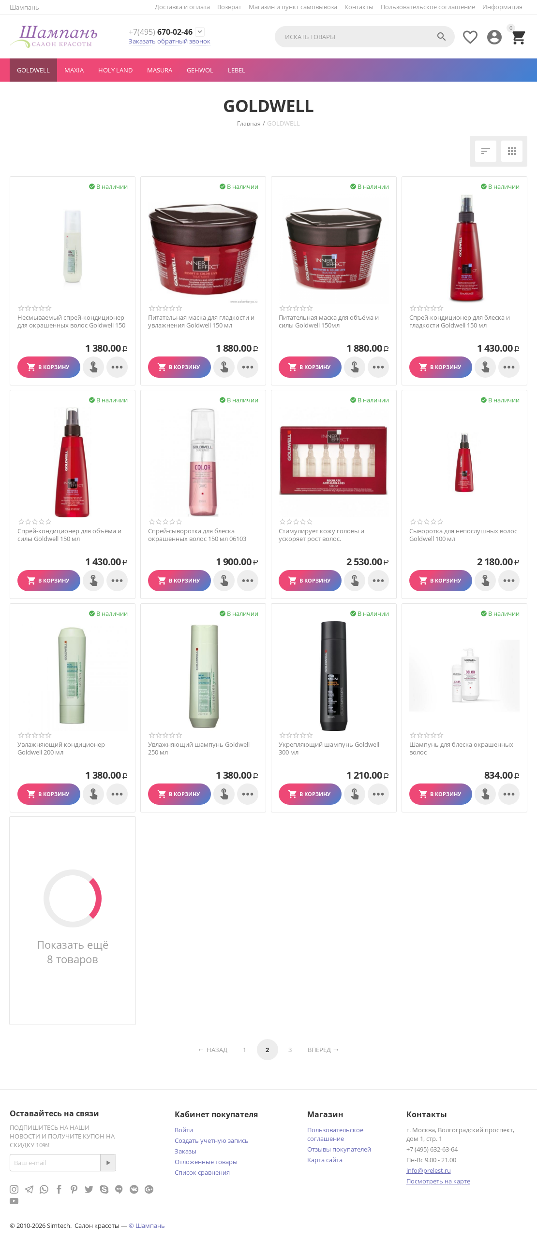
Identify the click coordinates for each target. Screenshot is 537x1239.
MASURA (159, 70)
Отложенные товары (206, 1161)
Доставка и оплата (182, 6)
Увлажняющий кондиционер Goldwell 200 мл (61, 748)
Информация (502, 6)
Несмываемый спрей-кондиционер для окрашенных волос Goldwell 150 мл (71, 325)
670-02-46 (161, 32)
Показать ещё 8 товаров (72, 951)
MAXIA (74, 70)
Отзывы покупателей (339, 1149)
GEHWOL (200, 70)
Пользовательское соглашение (428, 6)
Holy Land (115, 70)
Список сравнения (202, 1172)
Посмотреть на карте (438, 1181)
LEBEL (236, 70)
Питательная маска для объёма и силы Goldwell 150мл (329, 321)
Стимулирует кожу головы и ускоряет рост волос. (321, 534)
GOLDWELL (33, 70)
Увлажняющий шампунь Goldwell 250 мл (199, 748)
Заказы (185, 1151)
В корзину (53, 366)
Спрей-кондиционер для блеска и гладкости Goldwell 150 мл (459, 321)
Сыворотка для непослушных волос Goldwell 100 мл (463, 534)
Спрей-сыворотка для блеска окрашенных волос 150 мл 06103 (197, 534)
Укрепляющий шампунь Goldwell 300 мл (329, 748)
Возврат (229, 6)
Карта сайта (325, 1159)
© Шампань (147, 1225)
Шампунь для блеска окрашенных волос (461, 748)
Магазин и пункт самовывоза (293, 6)
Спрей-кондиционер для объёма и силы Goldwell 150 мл (69, 534)
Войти (184, 1129)
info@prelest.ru (428, 1170)
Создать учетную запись (212, 1140)
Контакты (358, 6)
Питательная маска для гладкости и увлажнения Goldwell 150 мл (201, 321)
